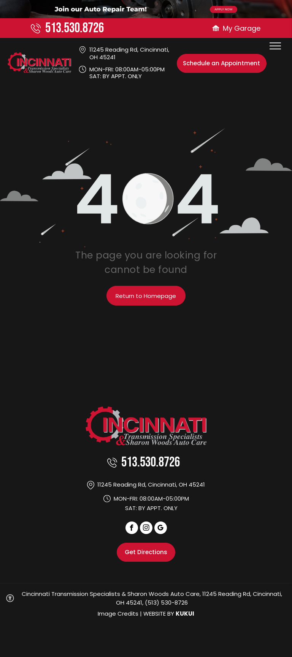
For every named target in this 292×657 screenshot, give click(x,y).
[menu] (275, 46)
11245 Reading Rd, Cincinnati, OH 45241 (129, 53)
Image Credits (118, 614)
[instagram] (146, 529)
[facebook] (131, 529)
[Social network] (160, 529)
